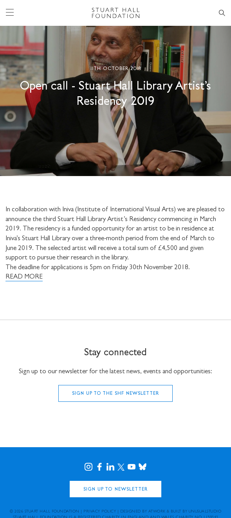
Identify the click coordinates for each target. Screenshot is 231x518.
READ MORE (24, 277)
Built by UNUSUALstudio (196, 512)
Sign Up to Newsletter (115, 489)
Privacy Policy (99, 512)
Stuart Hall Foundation (52, 512)
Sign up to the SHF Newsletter (115, 393)
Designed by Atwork (143, 512)
